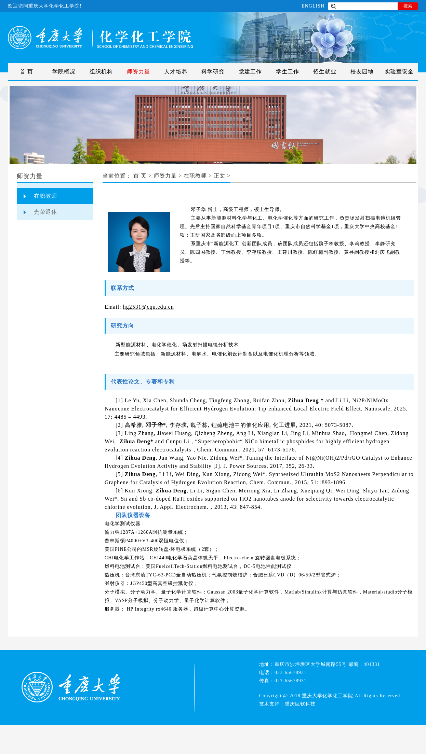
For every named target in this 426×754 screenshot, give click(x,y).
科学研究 (213, 71)
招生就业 (324, 71)
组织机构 (101, 71)
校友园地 (362, 71)
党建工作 (250, 71)
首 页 (26, 71)
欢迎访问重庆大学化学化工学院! (45, 6)
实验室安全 (399, 71)
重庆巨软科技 (300, 704)
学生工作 (287, 71)
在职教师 (45, 196)
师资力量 (138, 71)
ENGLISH (313, 6)
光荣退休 (45, 212)
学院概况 (64, 71)
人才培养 (175, 71)
